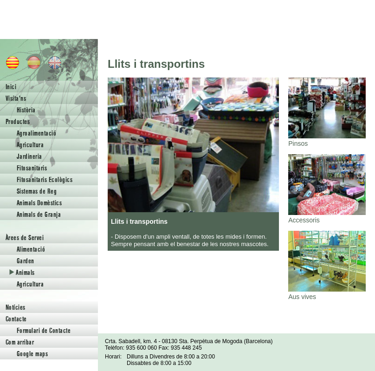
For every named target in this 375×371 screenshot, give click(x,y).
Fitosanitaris (32, 168)
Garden (25, 261)
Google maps (32, 354)
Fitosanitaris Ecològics (44, 179)
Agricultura (30, 145)
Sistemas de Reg (37, 191)
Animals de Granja (39, 214)
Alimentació (31, 249)
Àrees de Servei (25, 237)
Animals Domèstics (39, 203)
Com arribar (20, 342)
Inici (11, 87)
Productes (18, 121)
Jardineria (29, 156)
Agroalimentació (36, 133)
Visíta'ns (16, 98)
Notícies (16, 307)
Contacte (16, 319)
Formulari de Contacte (44, 330)
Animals (22, 272)
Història (26, 110)
